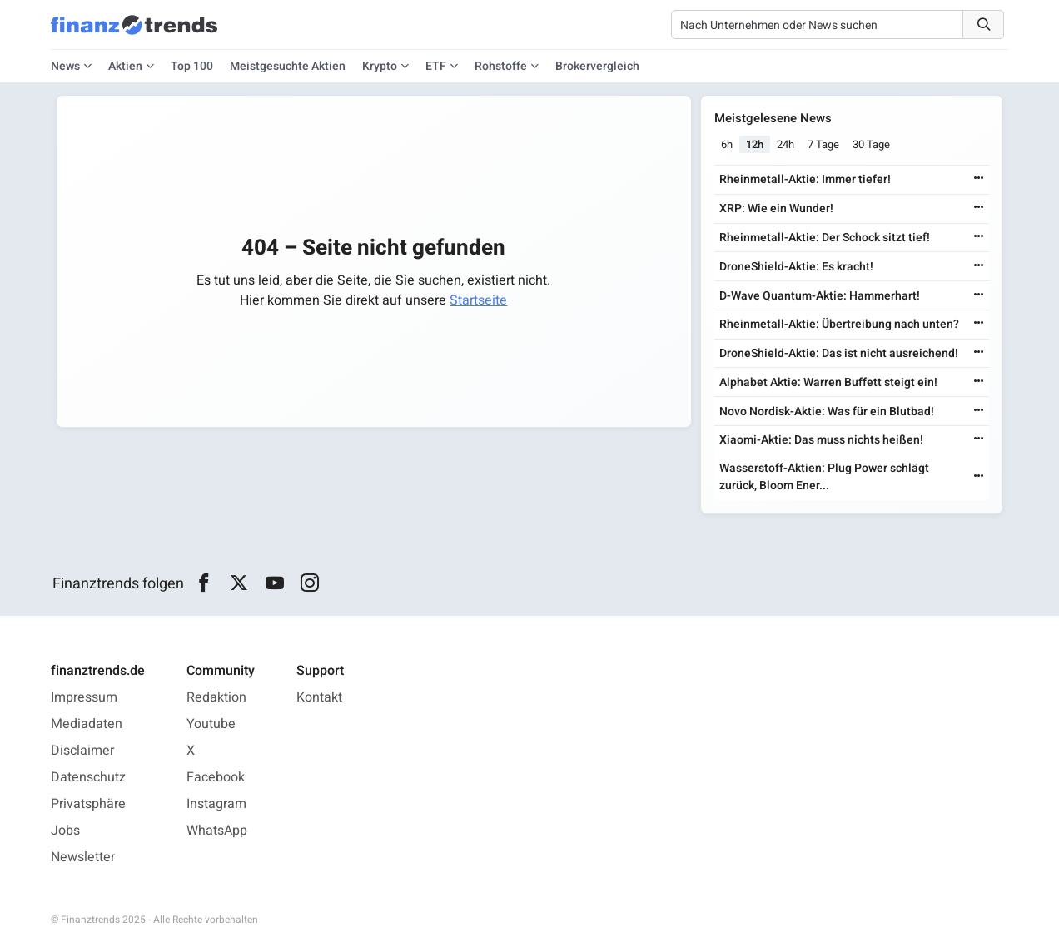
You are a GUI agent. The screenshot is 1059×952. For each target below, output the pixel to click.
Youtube (211, 724)
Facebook (215, 777)
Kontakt (319, 697)
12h (754, 144)
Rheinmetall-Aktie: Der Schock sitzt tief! (824, 237)
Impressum (84, 697)
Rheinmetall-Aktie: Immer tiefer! (805, 179)
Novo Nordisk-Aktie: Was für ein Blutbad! (826, 411)
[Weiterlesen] (979, 179)
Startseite (478, 300)
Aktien (125, 66)
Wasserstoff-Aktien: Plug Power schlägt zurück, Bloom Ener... (824, 476)
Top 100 (192, 66)
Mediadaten (86, 724)
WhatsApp (216, 830)
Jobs (65, 830)
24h (785, 144)
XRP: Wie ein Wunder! (776, 208)
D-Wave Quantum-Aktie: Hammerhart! (819, 296)
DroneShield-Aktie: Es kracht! (796, 266)
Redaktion (216, 697)
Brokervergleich (597, 66)
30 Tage (871, 144)
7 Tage (823, 144)
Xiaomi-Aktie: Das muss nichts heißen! (821, 440)
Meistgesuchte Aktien (288, 66)
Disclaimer (82, 751)
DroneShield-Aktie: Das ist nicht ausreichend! (838, 353)
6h (727, 144)
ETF (435, 66)
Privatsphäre (88, 804)
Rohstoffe (501, 66)
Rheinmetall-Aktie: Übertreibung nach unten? (839, 324)
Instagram (216, 804)
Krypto (379, 66)
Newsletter (83, 857)
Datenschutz (88, 777)
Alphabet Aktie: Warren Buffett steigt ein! (828, 382)
